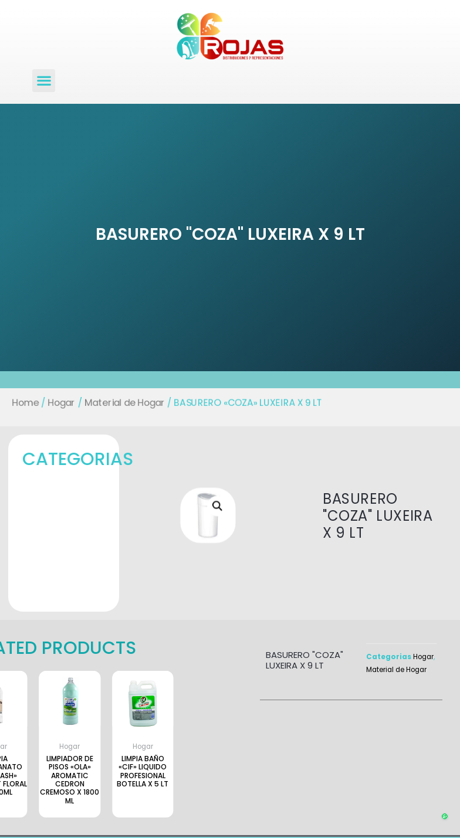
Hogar (52, 402)
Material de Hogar (119, 402)
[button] (43, 80)
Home (15, 402)
